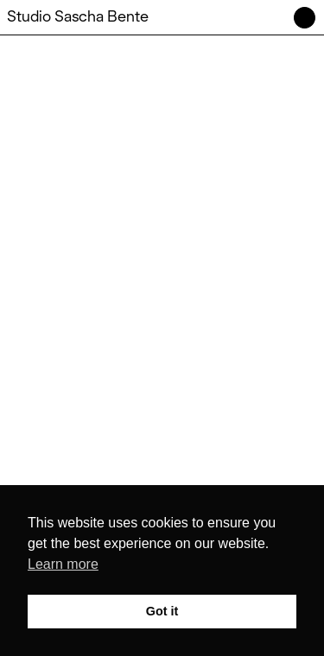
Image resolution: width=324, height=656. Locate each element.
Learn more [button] (63, 564)
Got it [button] (162, 611)
